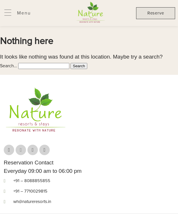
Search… (8, 66)
